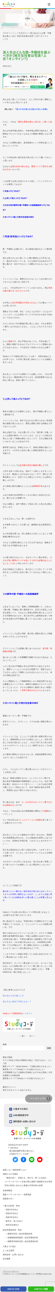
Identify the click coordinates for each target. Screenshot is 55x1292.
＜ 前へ (22, 1036)
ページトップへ (38, 1098)
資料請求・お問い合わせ (24, 1121)
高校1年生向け (12, 1209)
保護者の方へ (8, 1199)
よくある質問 (8, 1250)
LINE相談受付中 (21, 1115)
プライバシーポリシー (11, 1271)
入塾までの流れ (20, 1108)
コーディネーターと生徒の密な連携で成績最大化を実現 (28, 1181)
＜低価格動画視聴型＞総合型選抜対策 (22, 1237)
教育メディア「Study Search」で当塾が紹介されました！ (27, 1066)
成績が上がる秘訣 (10, 1174)
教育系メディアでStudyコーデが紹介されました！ (24, 1069)
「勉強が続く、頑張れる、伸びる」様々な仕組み (25, 1178)
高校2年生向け (12, 1213)
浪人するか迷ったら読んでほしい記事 (31, 109)
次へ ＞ (32, 1036)
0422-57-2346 (13, 1289)
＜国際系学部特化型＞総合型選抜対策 (22, 1241)
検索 (5, 1044)
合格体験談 (7, 1190)
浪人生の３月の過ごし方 (13, 996)
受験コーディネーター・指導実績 (17, 1194)
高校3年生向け (12, 1217)
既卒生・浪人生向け (14, 1221)
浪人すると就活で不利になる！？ (17, 1001)
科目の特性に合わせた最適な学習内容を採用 (24, 1185)
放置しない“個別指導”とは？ (15, 1170)
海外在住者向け (12, 1225)
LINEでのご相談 (41, 1289)
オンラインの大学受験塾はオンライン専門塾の (25, 1274)
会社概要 (6, 1259)
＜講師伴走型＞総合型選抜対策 (19, 1234)
